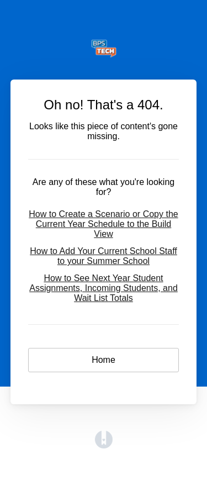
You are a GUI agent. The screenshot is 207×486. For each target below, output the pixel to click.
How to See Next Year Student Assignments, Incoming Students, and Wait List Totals (103, 288)
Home (103, 359)
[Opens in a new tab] (104, 445)
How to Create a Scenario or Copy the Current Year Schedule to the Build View (103, 224)
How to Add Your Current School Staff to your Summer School (103, 256)
